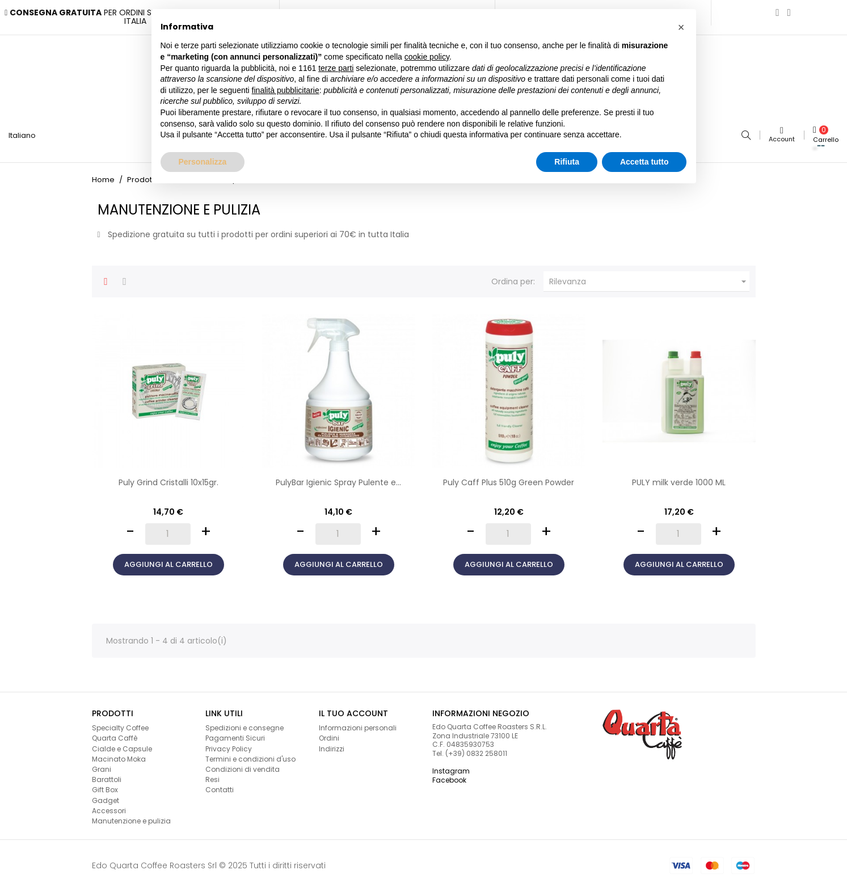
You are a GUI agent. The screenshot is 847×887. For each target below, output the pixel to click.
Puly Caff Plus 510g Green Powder (508, 478)
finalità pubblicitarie (285, 90)
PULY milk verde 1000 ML (679, 478)
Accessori (109, 805)
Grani (101, 764)
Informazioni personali (358, 723)
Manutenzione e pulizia (131, 816)
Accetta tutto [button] (644, 161)
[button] (681, 27)
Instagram (451, 766)
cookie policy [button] (426, 56)
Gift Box (105, 785)
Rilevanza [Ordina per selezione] (649, 277)
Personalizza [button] (203, 161)
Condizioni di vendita (242, 764)
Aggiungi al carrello (168, 559)
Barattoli (106, 775)
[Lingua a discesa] (27, 133)
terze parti (335, 68)
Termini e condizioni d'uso (250, 754)
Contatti (219, 785)
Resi (212, 775)
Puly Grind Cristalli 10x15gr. (168, 478)
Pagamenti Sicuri (235, 733)
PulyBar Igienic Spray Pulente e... (338, 478)
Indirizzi (331, 744)
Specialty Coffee (120, 723)
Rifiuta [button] (566, 161)
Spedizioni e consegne (244, 723)
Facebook (449, 775)
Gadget (105, 795)
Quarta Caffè (114, 733)
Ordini (329, 733)
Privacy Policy (228, 744)
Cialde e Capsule (122, 744)
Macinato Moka (119, 754)
